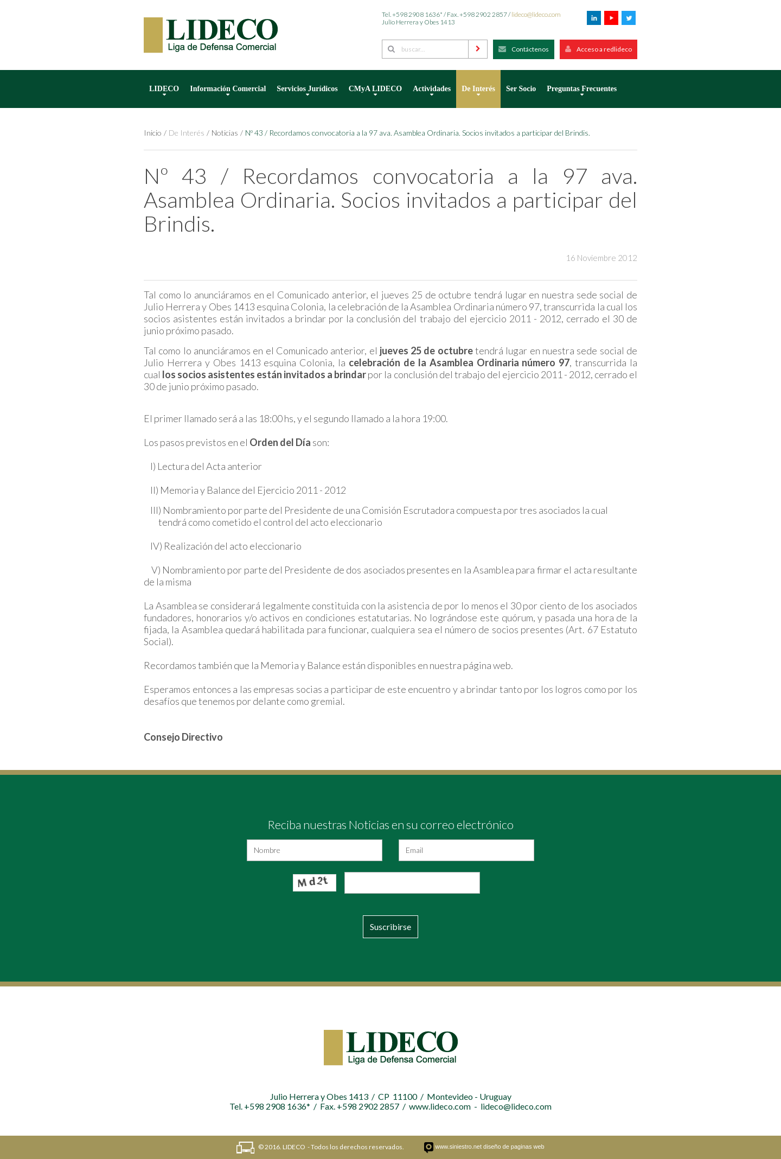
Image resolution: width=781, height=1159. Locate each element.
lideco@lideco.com (536, 14)
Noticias (225, 132)
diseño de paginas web (514, 1146)
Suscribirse (390, 926)
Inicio (153, 132)
